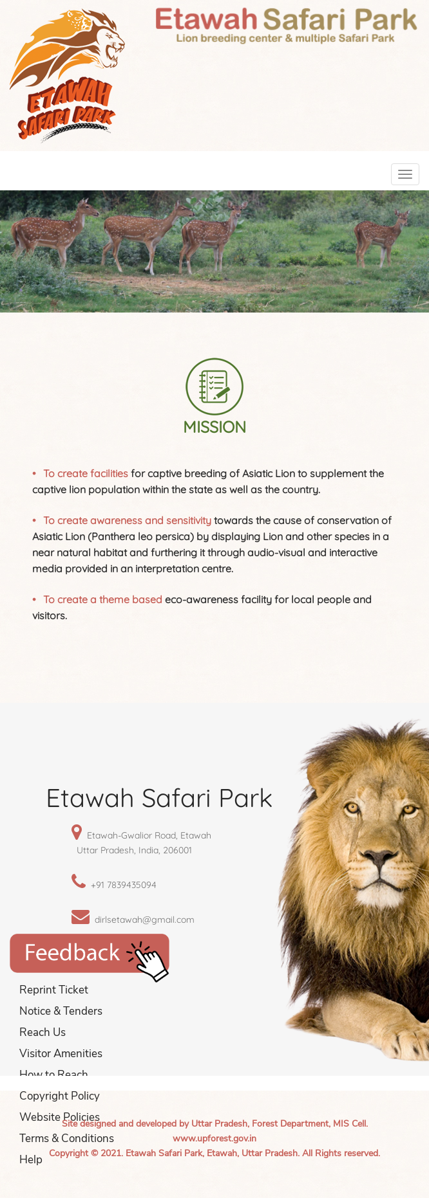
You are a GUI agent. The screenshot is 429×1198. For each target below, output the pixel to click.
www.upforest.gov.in (214, 1138)
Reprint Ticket (53, 990)
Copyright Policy (59, 1096)
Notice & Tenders (60, 1011)
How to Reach (53, 1074)
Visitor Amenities (60, 1053)
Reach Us (42, 1032)
